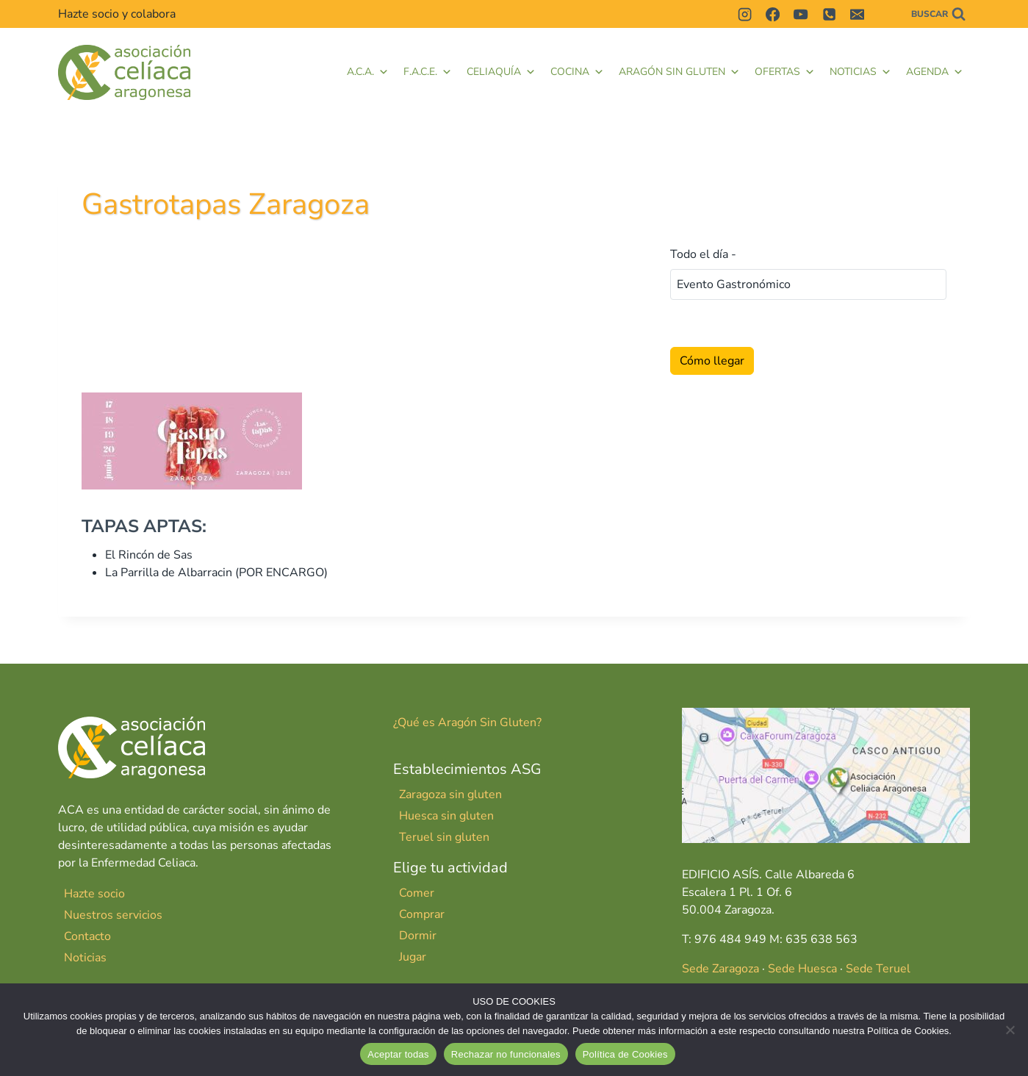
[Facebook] (772, 14)
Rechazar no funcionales (506, 1054)
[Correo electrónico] (857, 14)
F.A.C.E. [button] (427, 72)
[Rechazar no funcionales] (1009, 1029)
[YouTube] (801, 14)
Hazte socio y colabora (117, 14)
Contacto (87, 936)
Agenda (934, 72)
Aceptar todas (397, 1054)
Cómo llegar (712, 361)
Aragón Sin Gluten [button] (679, 72)
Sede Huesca (802, 969)
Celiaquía (501, 72)
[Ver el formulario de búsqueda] (938, 14)
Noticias (860, 72)
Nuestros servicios (113, 915)
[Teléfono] (829, 14)
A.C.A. (368, 72)
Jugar (412, 957)
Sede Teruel (878, 969)
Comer (416, 893)
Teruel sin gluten (444, 837)
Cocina (577, 72)
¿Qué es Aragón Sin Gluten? (467, 722)
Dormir (417, 936)
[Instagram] (744, 14)
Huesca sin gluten (446, 816)
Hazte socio (94, 894)
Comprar (422, 914)
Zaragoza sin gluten (450, 794)
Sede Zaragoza (720, 969)
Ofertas (785, 72)
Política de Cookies (625, 1054)
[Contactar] (885, 14)
